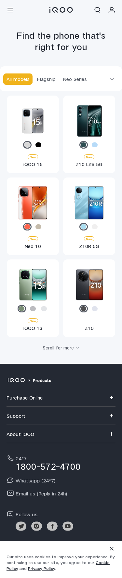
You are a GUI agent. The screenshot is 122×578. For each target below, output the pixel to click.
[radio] (27, 145)
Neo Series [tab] (75, 79)
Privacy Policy (41, 568)
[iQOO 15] (33, 135)
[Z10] (89, 299)
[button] (10, 10)
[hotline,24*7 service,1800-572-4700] (61, 462)
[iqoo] (16, 380)
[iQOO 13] (33, 299)
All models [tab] (18, 79)
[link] (21, 526)
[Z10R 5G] (89, 217)
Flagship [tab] (46, 79)
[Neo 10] (33, 217)
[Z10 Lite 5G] (89, 135)
